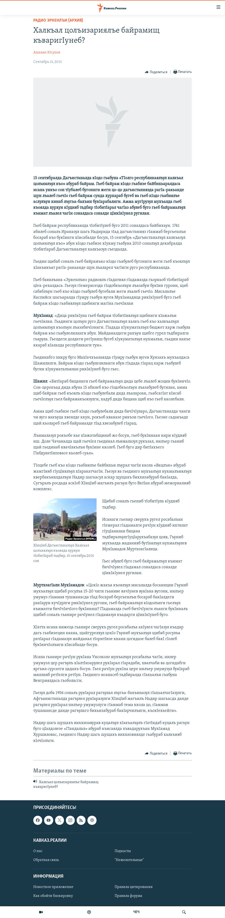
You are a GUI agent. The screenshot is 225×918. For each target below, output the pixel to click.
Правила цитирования (134, 887)
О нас (37, 851)
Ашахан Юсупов (46, 52)
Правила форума (128, 896)
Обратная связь (46, 860)
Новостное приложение (53, 887)
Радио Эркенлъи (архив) (58, 20)
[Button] (156, 72)
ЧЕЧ (136, 912)
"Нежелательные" (129, 860)
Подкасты (123, 851)
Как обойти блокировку (53, 896)
